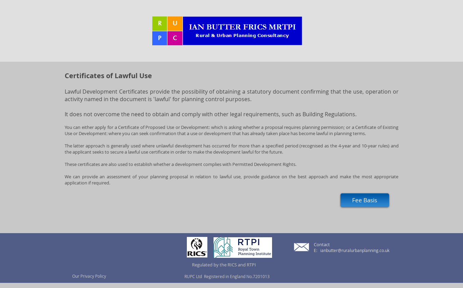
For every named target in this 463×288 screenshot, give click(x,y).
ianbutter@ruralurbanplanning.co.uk (354, 250)
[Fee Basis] (364, 200)
